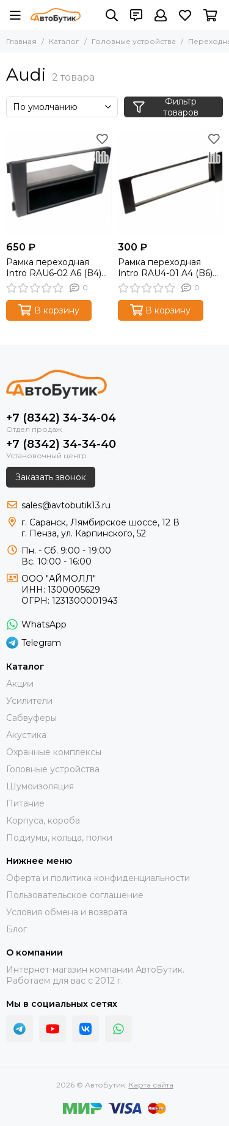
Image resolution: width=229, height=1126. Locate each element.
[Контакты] (136, 15)
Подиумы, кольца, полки (59, 837)
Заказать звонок (50, 477)
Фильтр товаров (165, 107)
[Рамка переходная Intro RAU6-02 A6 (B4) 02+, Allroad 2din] (59, 182)
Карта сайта (151, 1084)
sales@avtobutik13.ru (66, 505)
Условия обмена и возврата (67, 912)
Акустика (26, 734)
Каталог (64, 41)
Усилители (29, 700)
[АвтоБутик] (56, 15)
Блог (16, 929)
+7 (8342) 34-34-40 (61, 444)
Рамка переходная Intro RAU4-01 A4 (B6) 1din (165, 268)
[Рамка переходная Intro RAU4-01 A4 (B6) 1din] (171, 182)
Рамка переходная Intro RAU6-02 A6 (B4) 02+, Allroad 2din (53, 268)
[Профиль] (160, 15)
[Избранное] (185, 15)
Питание (25, 803)
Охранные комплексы (53, 752)
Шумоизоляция (40, 786)
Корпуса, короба (43, 820)
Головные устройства (134, 41)
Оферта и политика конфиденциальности (98, 877)
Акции (20, 683)
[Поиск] (112, 15)
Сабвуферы (31, 717)
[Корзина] (210, 15)
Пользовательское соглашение (75, 895)
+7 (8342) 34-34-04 (61, 418)
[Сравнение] (102, 157)
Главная (21, 41)
